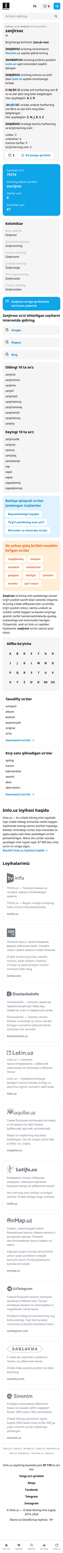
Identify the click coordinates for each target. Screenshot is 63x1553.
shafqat (31, 575)
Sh (45, 682)
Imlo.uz (33, 624)
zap (7, 466)
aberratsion (13, 787)
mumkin (13, 567)
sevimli (10, 777)
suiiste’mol (33, 567)
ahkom (10, 712)
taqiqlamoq (16, 559)
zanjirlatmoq (13, 402)
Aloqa (31, 1483)
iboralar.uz (24, 1453)
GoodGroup (29, 1520)
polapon (13, 575)
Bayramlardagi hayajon (23, 514)
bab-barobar (13, 771)
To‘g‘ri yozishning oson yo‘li (26, 522)
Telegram (31, 1496)
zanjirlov (10, 385)
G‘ (38, 682)
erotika (13, 583)
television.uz (53, 1448)
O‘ (31, 682)
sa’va (9, 733)
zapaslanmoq (13, 488)
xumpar (35, 559)
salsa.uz (17, 1448)
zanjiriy (9, 423)
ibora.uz (7, 1448)
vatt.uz (13, 1453)
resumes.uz (37, 1453)
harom (10, 766)
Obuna (14, 1520)
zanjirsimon (12, 380)
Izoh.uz (17, 79)
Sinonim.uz (12, 53)
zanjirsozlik (12, 439)
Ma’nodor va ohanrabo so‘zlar (27, 530)
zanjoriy (10, 444)
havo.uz (49, 1453)
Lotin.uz (10, 64)
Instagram (31, 1503)
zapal (8, 472)
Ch (53, 682)
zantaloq (10, 455)
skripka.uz (29, 1448)
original (10, 728)
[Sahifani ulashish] (57, 6)
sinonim (48, 575)
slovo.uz (40, 1448)
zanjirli (9, 391)
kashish (10, 717)
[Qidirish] (56, 16)
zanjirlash (11, 396)
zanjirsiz (10, 374)
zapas (9, 477)
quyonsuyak (13, 722)
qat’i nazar (32, 583)
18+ (51, 1520)
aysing (10, 760)
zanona (10, 450)
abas (8, 782)
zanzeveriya (12, 461)
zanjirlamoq (12, 418)
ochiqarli (11, 706)
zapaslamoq (13, 483)
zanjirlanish (12, 412)
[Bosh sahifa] (17, 6)
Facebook (31, 1490)
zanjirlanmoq (13, 407)
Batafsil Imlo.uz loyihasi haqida (25, 850)
